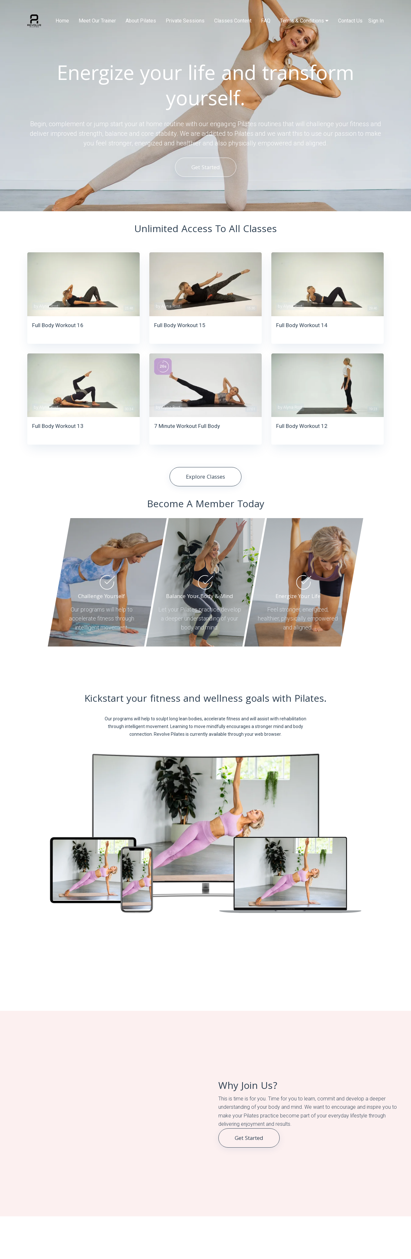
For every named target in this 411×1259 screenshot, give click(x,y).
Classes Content (232, 21)
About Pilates (141, 21)
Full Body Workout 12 (302, 426)
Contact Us (350, 21)
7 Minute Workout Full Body (187, 426)
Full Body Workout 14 (302, 325)
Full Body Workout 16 (57, 325)
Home (62, 21)
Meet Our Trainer (97, 21)
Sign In (376, 21)
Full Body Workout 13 (57, 426)
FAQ (265, 21)
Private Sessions (185, 21)
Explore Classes (205, 477)
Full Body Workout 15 (180, 325)
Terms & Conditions (304, 21)
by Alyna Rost (46, 306)
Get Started (205, 168)
